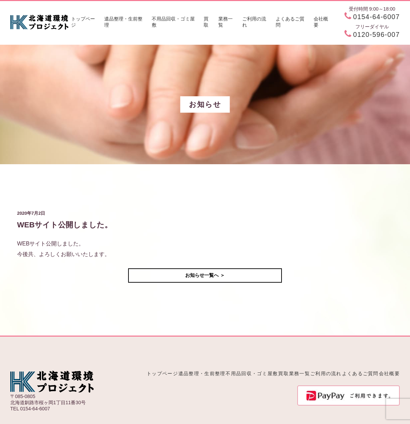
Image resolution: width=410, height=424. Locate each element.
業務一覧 (225, 22)
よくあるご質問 (290, 22)
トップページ (83, 22)
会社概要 (321, 22)
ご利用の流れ (254, 22)
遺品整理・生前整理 (123, 22)
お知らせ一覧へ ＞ (205, 275)
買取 (206, 22)
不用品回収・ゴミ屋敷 (173, 22)
